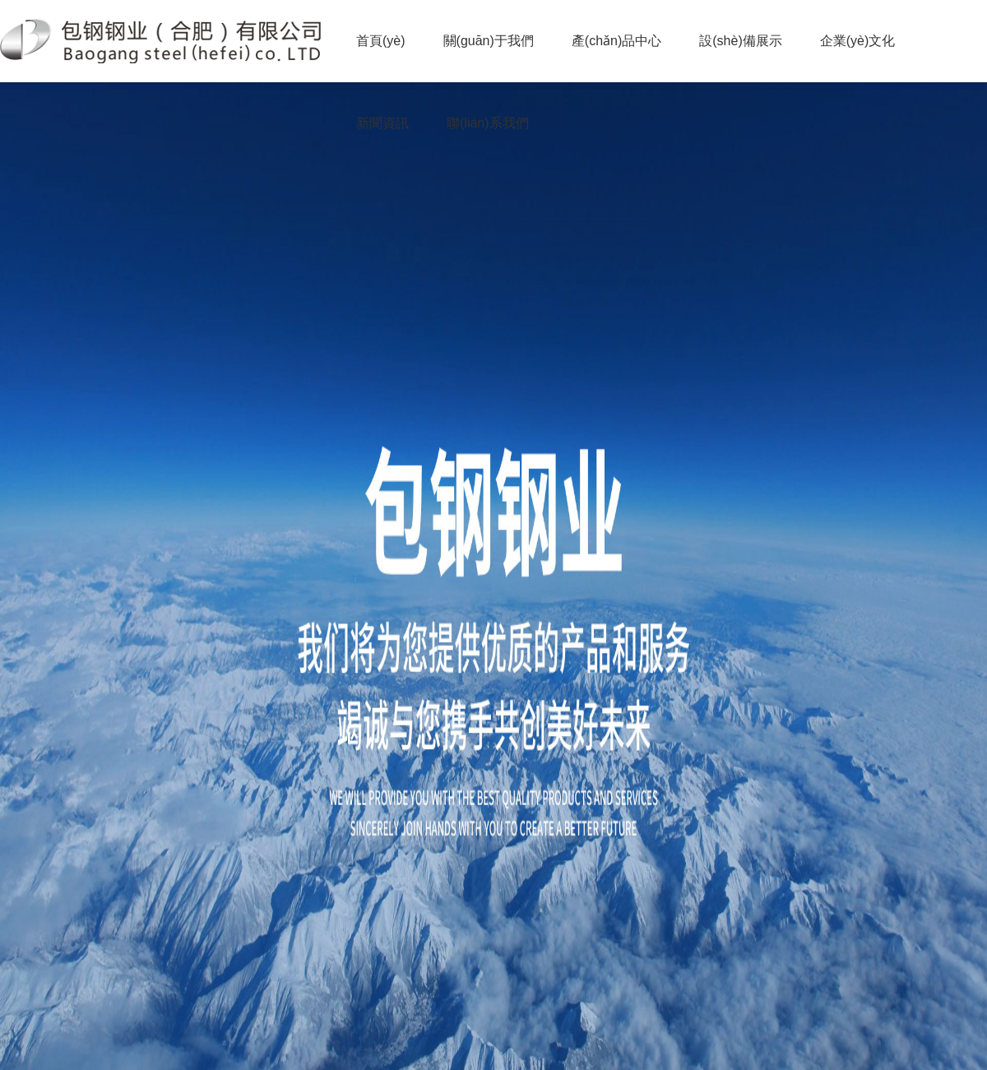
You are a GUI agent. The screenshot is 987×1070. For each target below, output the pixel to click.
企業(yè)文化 (858, 41)
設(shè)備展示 (740, 41)
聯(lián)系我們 (488, 123)
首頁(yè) (380, 41)
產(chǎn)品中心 (616, 41)
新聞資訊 (382, 123)
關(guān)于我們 (488, 41)
